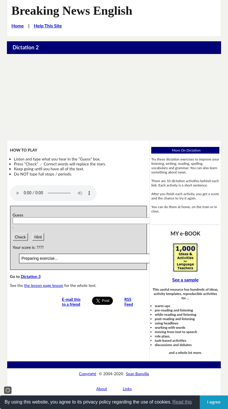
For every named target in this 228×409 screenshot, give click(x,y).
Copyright (87, 373)
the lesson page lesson (43, 285)
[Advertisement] (114, 97)
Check (20, 236)
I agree (213, 402)
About (101, 388)
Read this (182, 401)
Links (127, 388)
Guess (19, 214)
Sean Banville (137, 373)
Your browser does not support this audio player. (53, 193)
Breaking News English (72, 10)
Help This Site (48, 25)
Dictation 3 (31, 276)
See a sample (185, 279)
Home (18, 25)
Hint (38, 236)
